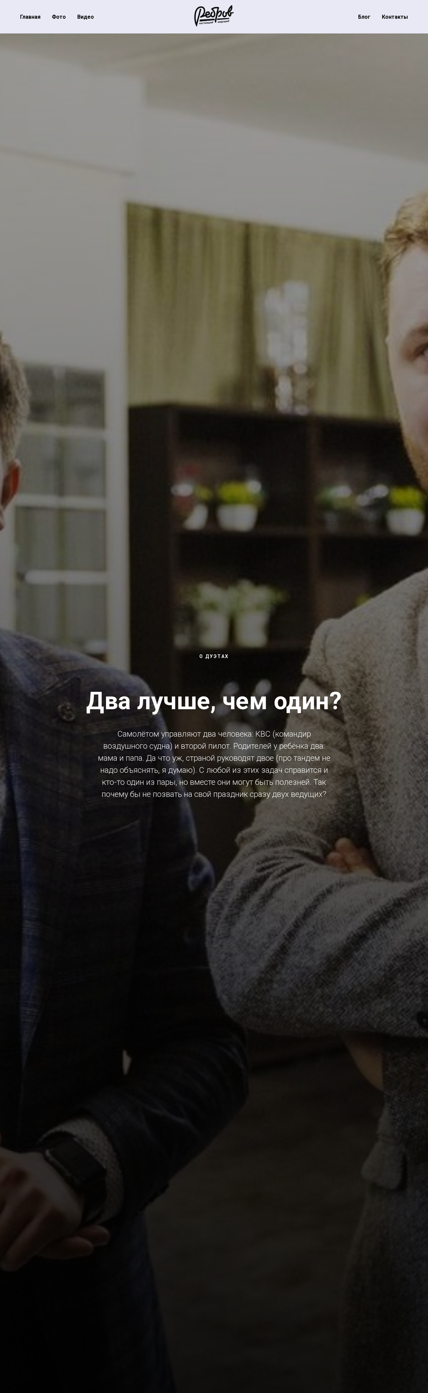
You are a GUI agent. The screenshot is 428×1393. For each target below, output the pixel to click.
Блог (364, 17)
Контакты (395, 17)
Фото (59, 17)
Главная (30, 17)
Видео (85, 17)
